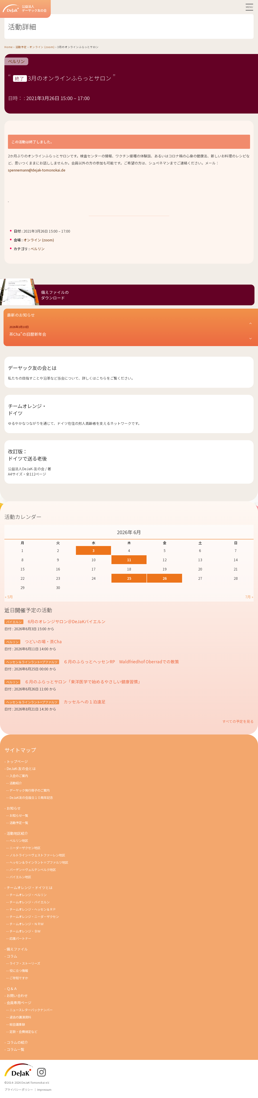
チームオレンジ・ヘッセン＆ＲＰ (32, 909)
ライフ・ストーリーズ (24, 963)
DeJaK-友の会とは (21, 768)
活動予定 (21, 47)
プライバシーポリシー (18, 1089)
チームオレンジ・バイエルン (29, 902)
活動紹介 (15, 783)
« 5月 (9, 596)
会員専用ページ (19, 1002)
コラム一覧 (15, 1049)
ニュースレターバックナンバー (31, 1009)
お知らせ (14, 808)
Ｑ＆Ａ (12, 988)
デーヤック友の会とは (32, 367)
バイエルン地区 (20, 876)
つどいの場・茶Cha (43, 641)
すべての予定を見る (238, 721)
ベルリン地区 (18, 840)
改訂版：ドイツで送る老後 (27, 455)
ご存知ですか (18, 977)
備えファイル (17, 949)
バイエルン (14, 621)
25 (129, 578)
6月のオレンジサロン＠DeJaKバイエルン (66, 621)
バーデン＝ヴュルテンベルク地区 (32, 869)
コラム (12, 956)
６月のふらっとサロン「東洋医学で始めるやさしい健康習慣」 (83, 681)
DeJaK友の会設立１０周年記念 (31, 797)
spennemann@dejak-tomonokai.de (36, 170)
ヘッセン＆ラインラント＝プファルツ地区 (38, 862)
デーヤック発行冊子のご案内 (29, 790)
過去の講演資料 (20, 1017)
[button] (130, 331)
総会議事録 (17, 1024)
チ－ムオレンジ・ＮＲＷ (26, 923)
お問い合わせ (17, 995)
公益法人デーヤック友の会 (25, 8)
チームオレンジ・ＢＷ (24, 931)
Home (8, 47)
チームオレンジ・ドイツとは (30, 887)
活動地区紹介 (17, 833)
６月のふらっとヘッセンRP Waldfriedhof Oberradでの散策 (121, 661)
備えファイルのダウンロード (55, 294)
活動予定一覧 (18, 822)
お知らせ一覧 (18, 815)
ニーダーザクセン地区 (24, 847)
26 (165, 578)
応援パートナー (20, 938)
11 (129, 559)
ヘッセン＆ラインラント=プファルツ (31, 662)
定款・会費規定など (23, 1031)
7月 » (249, 596)
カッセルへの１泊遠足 (84, 702)
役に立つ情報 (18, 970)
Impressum (44, 1089)
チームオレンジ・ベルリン (28, 894)
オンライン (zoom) (42, 47)
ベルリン (16, 61)
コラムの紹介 (17, 1042)
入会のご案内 (18, 775)
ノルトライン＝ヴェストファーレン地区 (37, 855)
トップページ (17, 761)
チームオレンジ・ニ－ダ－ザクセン (34, 916)
